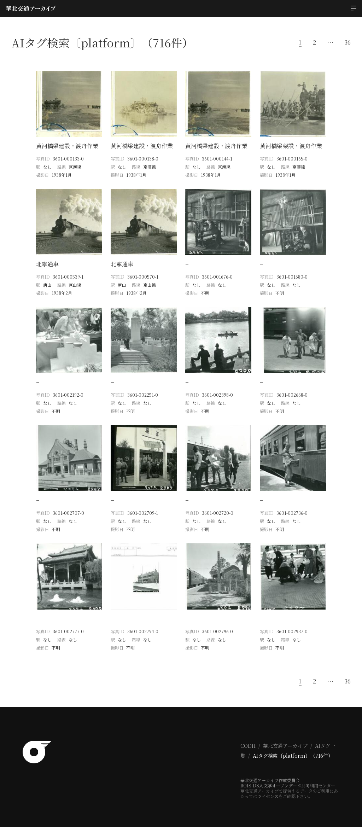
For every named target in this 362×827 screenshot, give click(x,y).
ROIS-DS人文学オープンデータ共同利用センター (287, 780)
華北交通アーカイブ (285, 740)
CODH (248, 740)
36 (348, 42)
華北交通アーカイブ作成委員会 (270, 774)
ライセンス (268, 790)
